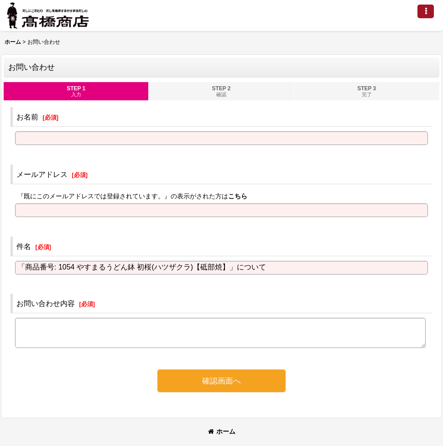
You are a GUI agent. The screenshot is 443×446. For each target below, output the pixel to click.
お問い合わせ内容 (45, 303)
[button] (425, 11)
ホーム (221, 431)
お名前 (27, 117)
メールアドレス (42, 174)
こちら (237, 196)
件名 (23, 246)
